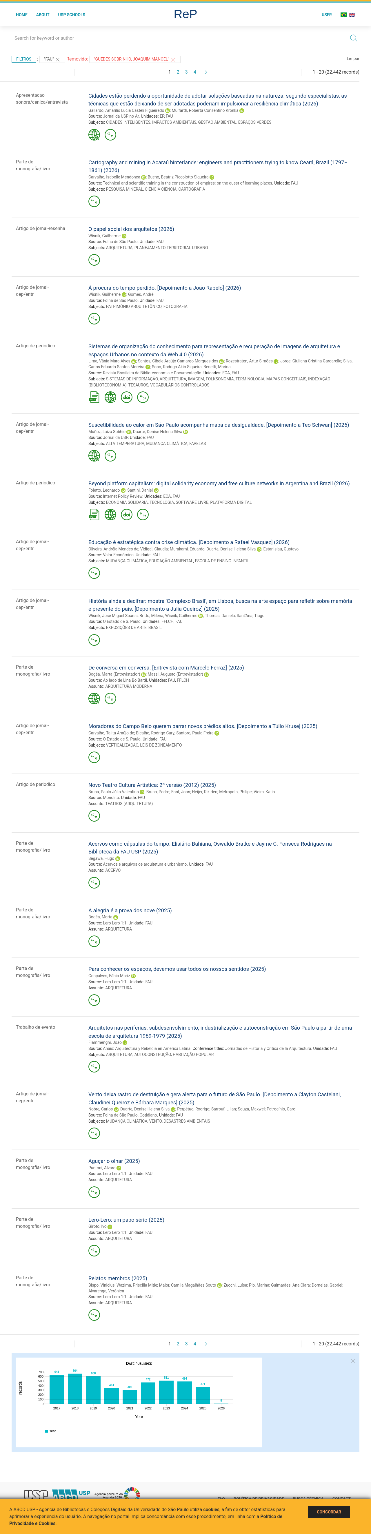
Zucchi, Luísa (235, 1285)
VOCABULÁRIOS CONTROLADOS (179, 385)
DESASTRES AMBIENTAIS (187, 1121)
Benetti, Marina (216, 366)
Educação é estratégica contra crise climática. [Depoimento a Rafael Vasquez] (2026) (189, 542)
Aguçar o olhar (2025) (114, 1161)
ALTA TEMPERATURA (125, 443)
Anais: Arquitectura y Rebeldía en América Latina (146, 1048)
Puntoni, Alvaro (102, 1167)
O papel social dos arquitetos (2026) (131, 229)
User (327, 14)
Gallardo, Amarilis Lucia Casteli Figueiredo (126, 110)
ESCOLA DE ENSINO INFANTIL (222, 561)
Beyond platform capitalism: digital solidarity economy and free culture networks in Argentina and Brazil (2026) (219, 483)
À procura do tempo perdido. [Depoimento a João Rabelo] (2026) (164, 288)
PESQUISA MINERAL (124, 189)
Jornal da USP (115, 437)
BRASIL (155, 627)
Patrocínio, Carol (281, 1109)
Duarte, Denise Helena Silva (157, 431)
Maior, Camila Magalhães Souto (187, 1285)
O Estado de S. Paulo (122, 621)
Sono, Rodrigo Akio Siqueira (177, 366)
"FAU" (52, 60)
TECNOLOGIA (162, 502)
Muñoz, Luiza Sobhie (107, 431)
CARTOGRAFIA (192, 189)
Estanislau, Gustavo (281, 549)
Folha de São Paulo (120, 241)
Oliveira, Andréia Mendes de (113, 549)
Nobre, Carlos (100, 1109)
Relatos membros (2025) (117, 1278)
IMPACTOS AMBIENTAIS (174, 122)
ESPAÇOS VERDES (255, 122)
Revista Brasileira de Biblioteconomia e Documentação (152, 373)
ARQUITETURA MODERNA (128, 686)
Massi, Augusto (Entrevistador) (175, 674)
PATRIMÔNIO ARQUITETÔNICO (134, 306)
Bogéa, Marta (100, 917)
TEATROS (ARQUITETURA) (129, 803)
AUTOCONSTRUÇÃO (152, 1054)
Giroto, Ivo (97, 1226)
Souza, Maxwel (251, 1109)
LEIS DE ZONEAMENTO (161, 745)
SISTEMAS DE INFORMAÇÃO (132, 379)
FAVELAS (197, 443)
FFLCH (167, 621)
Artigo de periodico (35, 346)
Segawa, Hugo (101, 858)
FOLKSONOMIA (220, 379)
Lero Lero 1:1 (114, 923)
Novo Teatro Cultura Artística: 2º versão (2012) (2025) (152, 785)
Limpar (353, 58)
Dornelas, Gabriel (327, 1285)
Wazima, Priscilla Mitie (137, 1285)
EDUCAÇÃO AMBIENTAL (171, 561)
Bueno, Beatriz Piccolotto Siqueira (178, 177)
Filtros (23, 59)
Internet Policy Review (122, 496)
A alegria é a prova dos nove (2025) (130, 910)
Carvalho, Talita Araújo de (111, 733)
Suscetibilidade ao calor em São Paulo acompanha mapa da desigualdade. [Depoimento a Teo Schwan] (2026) (218, 425)
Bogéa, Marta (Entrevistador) (114, 674)
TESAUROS (138, 385)
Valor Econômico (118, 554)
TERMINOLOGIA (249, 379)
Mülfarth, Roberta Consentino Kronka (205, 110)
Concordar (329, 1512)
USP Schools (72, 14)
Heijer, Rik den (204, 791)
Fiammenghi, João (105, 1042)
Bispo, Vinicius (101, 1285)
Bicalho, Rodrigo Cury (155, 733)
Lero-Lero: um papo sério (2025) (126, 1220)
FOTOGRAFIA (175, 306)
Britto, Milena (151, 615)
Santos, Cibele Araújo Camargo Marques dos (178, 361)
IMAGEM (196, 379)
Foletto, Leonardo (104, 490)
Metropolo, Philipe (235, 791)
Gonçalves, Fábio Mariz (109, 975)
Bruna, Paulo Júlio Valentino (113, 791)
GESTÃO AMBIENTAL (217, 122)
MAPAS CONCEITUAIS (286, 379)
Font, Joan (180, 791)
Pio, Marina (259, 1285)
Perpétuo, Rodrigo (193, 1109)
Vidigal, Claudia (154, 549)
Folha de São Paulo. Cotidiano (130, 1115)
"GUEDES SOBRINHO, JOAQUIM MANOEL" (135, 60)
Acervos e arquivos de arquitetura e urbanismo (145, 864)
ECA (226, 373)
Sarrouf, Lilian (223, 1109)
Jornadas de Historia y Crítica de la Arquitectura (268, 1048)
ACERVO (113, 870)
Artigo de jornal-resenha (40, 228)
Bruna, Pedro (157, 791)
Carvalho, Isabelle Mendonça (114, 177)
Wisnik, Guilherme (104, 236)
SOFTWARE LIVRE (192, 502)
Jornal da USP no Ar (121, 116)
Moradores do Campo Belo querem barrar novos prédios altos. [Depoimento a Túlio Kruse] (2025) (202, 726)
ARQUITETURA (119, 247)
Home (22, 14)
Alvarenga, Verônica (106, 1291)
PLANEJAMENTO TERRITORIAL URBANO (171, 247)
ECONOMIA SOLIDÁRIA (127, 502)
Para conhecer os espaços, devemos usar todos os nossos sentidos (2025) (177, 969)
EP (162, 116)
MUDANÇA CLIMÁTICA (167, 443)
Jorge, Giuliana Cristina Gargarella (310, 361)
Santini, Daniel (140, 490)
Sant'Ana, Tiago (251, 615)
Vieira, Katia (264, 791)
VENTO (155, 1121)
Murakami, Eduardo (187, 549)
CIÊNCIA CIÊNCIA (161, 189)
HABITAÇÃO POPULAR (193, 1054)
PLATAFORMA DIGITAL (231, 502)
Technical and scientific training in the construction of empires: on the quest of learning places (187, 183)
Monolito (111, 797)
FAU (169, 116)
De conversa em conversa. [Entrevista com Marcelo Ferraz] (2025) (166, 668)
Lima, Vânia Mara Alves (109, 361)
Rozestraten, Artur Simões (249, 361)
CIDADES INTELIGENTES (128, 122)
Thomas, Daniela (220, 615)
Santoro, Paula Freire (195, 733)
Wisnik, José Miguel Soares (113, 615)
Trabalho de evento (35, 1027)
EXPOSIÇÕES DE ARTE (126, 627)
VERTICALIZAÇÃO (122, 745)
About (43, 14)
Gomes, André (140, 294)
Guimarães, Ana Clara (290, 1285)
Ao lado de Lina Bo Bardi (125, 680)
